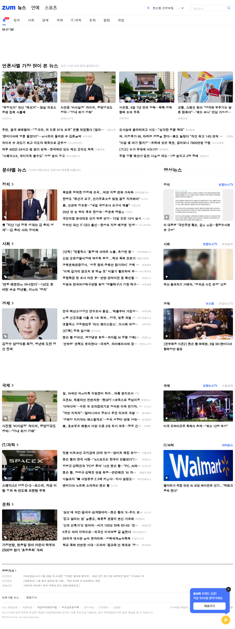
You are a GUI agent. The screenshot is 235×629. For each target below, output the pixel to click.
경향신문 (183, 118)
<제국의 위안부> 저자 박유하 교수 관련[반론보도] (52, 585)
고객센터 (103, 607)
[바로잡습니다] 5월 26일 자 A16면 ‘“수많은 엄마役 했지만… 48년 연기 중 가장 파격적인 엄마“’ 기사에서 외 (84, 576)
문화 (92, 20)
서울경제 (227, 386)
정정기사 (8, 571)
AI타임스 (227, 445)
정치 (16, 20)
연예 (35, 7)
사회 (31, 20)
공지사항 (89, 607)
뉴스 (22, 7)
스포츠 (51, 7)
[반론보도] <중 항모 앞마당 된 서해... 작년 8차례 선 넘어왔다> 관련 (62, 580)
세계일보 (227, 244)
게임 (121, 20)
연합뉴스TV (66, 118)
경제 (45, 20)
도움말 (117, 607)
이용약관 (27, 607)
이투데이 (124, 118)
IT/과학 (76, 20)
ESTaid (8, 617)
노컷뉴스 (7, 118)
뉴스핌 (210, 303)
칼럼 (106, 20)
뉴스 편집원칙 (10, 607)
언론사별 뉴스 (10, 597)
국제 (59, 20)
